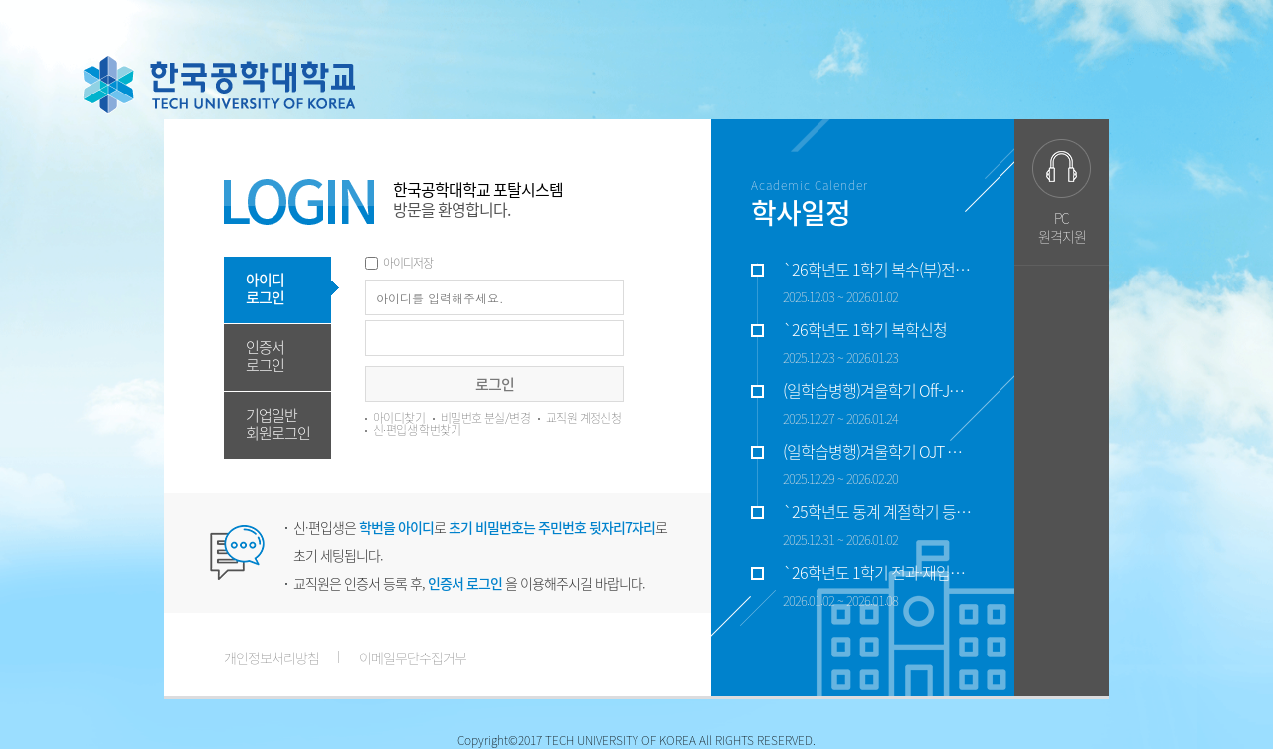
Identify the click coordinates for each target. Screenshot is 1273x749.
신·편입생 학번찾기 (416, 430)
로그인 (494, 384)
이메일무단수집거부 (412, 657)
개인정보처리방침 (271, 657)
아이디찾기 (399, 418)
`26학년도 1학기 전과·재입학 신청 (877, 573)
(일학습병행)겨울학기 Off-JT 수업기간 (877, 391)
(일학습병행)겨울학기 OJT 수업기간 (877, 452)
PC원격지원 (1062, 227)
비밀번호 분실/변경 (485, 418)
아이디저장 (408, 263)
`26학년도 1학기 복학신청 (865, 330)
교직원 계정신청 (583, 418)
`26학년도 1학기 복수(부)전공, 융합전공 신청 (877, 270)
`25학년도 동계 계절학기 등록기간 (877, 512)
